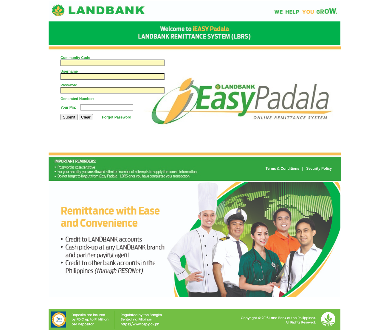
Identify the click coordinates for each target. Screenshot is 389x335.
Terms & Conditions (282, 168)
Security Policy (319, 168)
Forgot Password (116, 117)
